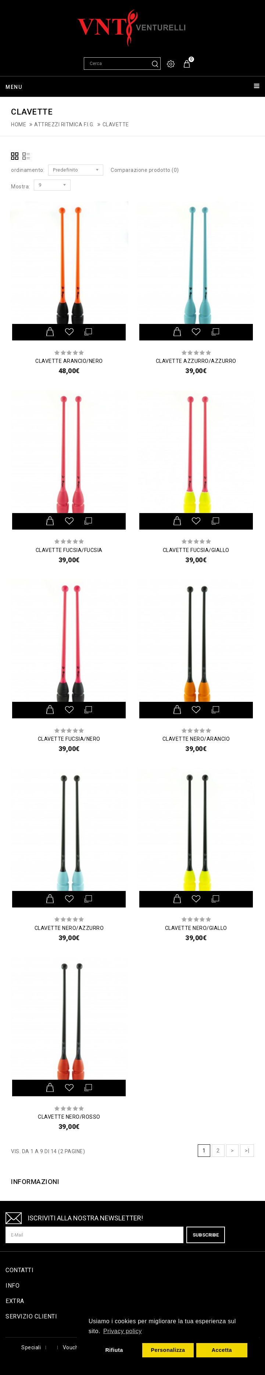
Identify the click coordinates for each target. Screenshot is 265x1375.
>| (247, 1151)
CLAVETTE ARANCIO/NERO (69, 361)
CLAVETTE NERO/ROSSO (69, 1117)
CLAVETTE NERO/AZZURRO (69, 928)
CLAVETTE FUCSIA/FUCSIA (69, 550)
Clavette (116, 124)
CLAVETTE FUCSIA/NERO (69, 739)
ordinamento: (27, 170)
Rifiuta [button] (114, 1350)
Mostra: (20, 187)
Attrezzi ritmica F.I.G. (64, 124)
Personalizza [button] (168, 1350)
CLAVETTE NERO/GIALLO (196, 928)
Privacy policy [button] (122, 1331)
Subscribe (206, 1235)
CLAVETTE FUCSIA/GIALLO (196, 550)
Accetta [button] (222, 1350)
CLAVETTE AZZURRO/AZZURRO (196, 361)
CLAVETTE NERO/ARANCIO (196, 739)
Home (18, 124)
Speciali (31, 1347)
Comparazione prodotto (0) (145, 170)
